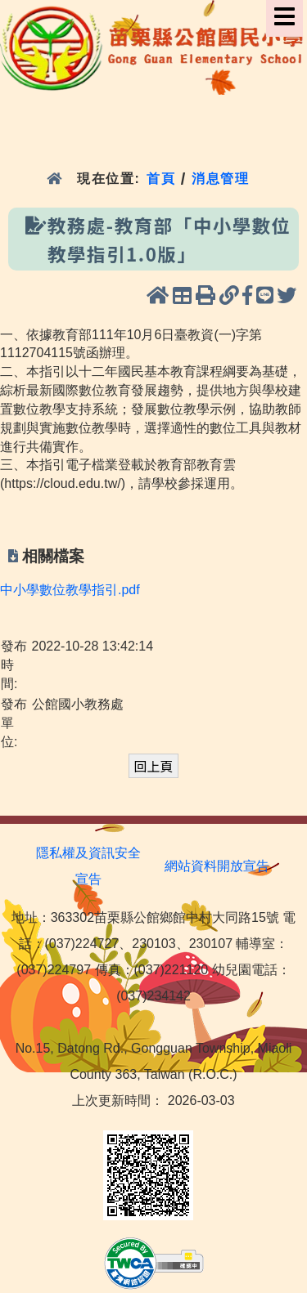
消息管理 (221, 179)
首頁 (161, 179)
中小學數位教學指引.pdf (70, 590)
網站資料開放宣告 (217, 866)
